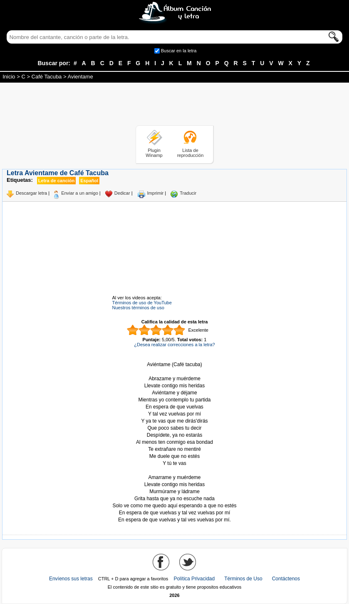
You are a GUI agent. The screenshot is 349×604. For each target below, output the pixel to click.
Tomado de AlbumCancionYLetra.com (175, 470)
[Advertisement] (174, 105)
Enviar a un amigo (79, 193)
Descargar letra (31, 193)
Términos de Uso (243, 579)
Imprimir (155, 193)
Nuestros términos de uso (138, 307)
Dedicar (122, 193)
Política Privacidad (194, 579)
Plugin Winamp (154, 153)
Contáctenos (286, 579)
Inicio (8, 76)
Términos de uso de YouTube (142, 302)
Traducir (188, 193)
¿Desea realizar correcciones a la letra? (174, 344)
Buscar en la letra (179, 50)
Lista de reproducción (190, 153)
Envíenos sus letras (71, 579)
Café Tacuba (47, 76)
